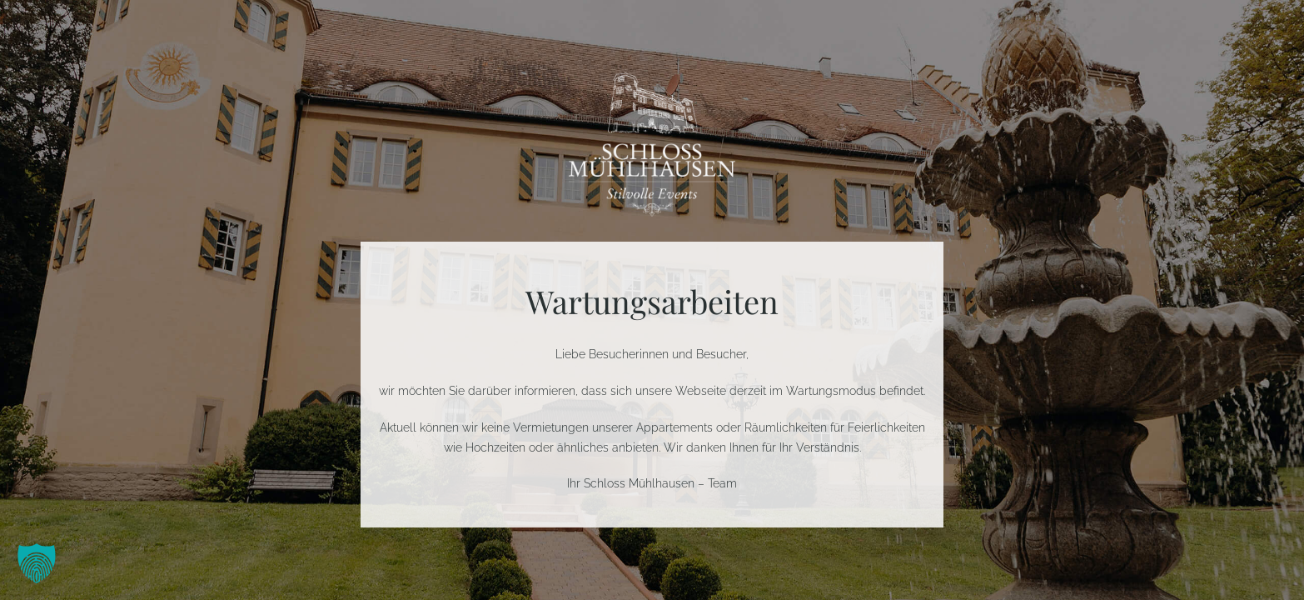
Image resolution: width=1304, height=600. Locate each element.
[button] (36, 563)
